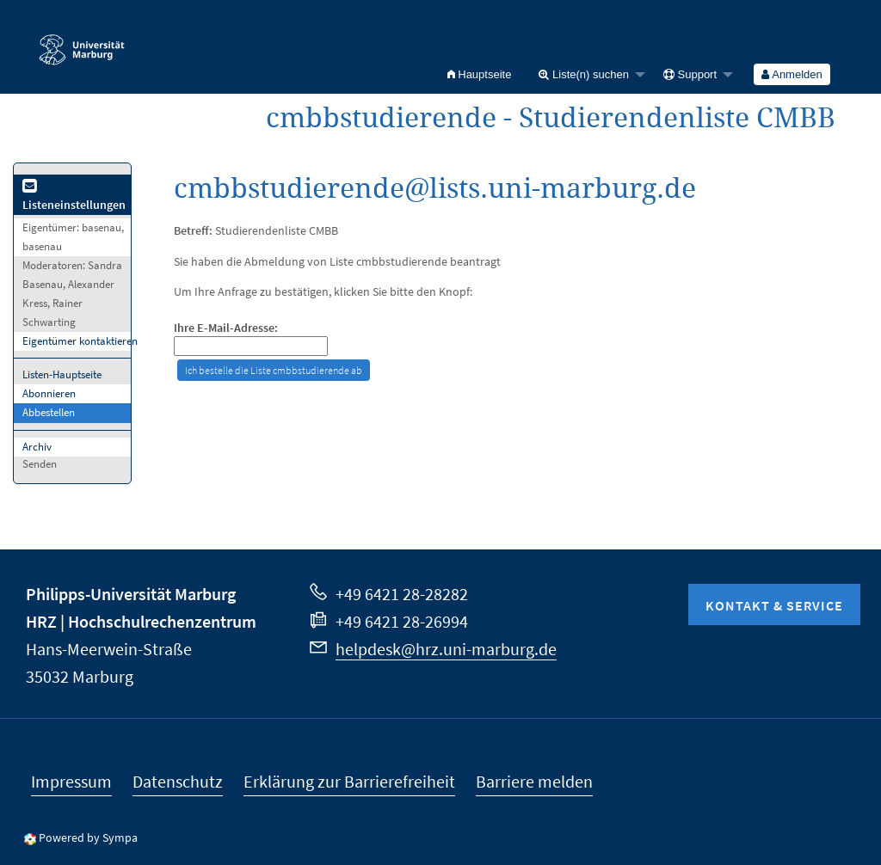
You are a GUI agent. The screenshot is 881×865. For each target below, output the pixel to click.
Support (690, 74)
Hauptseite (479, 74)
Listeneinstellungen (74, 196)
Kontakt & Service (774, 605)
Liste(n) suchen (584, 74)
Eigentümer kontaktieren (80, 341)
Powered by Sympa (88, 837)
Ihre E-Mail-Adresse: (226, 328)
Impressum (71, 781)
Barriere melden (534, 781)
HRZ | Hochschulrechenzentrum (141, 621)
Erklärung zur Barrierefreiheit (349, 781)
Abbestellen (48, 412)
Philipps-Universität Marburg (131, 593)
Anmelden (791, 74)
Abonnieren (49, 393)
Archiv (37, 446)
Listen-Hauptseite (62, 374)
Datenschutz (177, 781)
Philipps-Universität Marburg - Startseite (82, 42)
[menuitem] (480, 74)
